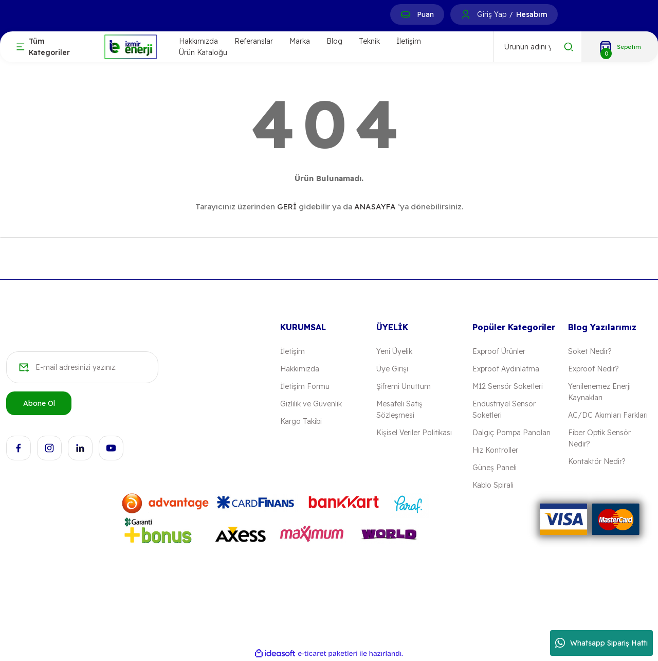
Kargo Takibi (301, 421)
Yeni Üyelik (394, 351)
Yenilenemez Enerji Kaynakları (599, 392)
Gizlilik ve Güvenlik (311, 403)
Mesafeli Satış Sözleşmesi (399, 409)
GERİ (287, 206)
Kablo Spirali (493, 485)
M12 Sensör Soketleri (507, 386)
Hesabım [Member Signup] (531, 14)
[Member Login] (466, 14)
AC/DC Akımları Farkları (608, 415)
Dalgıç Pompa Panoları (511, 432)
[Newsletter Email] (82, 367)
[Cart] (619, 46)
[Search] (537, 46)
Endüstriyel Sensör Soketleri (504, 409)
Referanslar (253, 41)
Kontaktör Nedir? (596, 461)
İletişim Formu (305, 386)
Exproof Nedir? (593, 368)
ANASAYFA (375, 206)
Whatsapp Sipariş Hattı (601, 643)
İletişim (408, 41)
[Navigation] (51, 47)
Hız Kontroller (495, 450)
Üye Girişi (392, 368)
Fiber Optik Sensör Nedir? (599, 438)
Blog (334, 41)
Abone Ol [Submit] (39, 403)
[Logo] (130, 46)
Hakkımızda (198, 41)
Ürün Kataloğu (203, 52)
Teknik (369, 41)
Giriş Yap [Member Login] (491, 14)
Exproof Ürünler (498, 351)
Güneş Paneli (494, 467)
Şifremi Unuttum (403, 386)
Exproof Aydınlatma (505, 368)
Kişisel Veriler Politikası (414, 432)
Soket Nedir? (589, 351)
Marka (299, 41)
